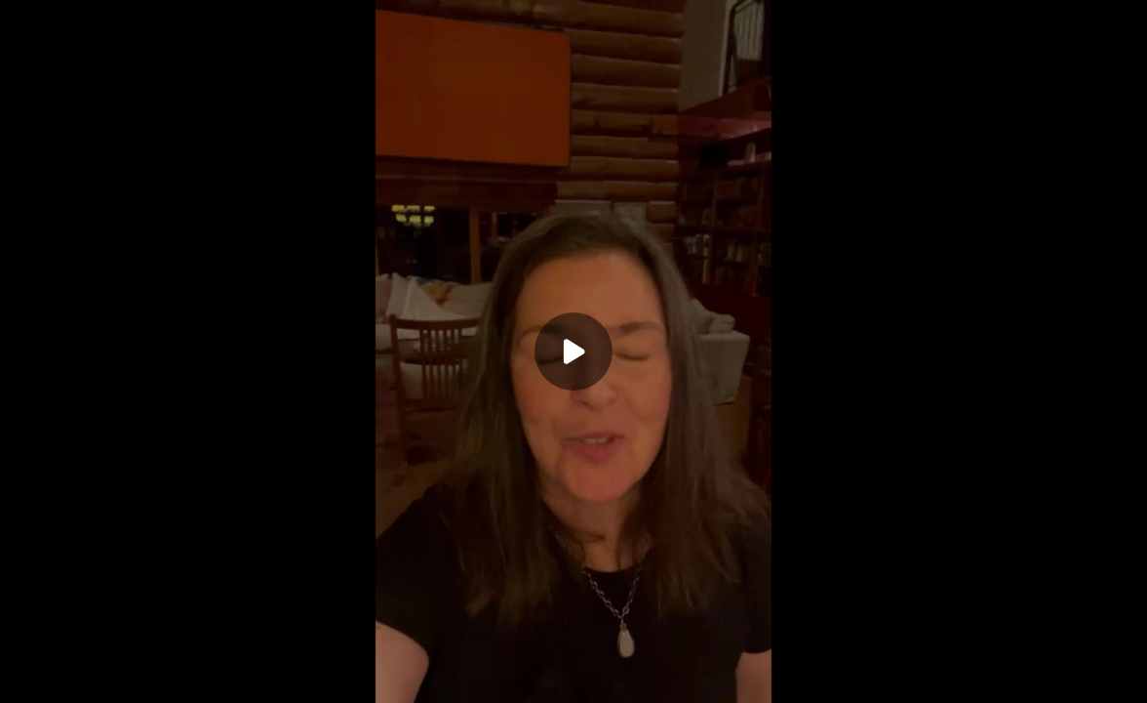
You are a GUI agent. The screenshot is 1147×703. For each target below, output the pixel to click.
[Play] (573, 351)
